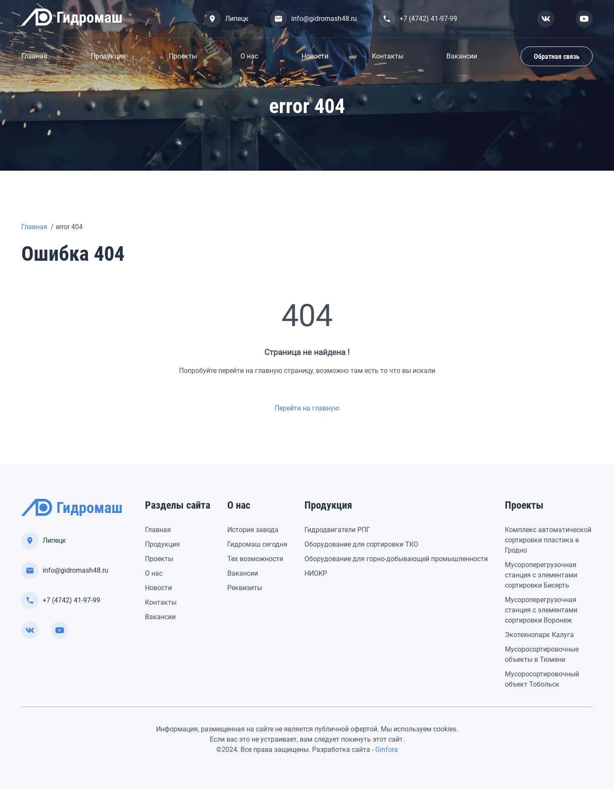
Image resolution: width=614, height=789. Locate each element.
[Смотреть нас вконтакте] (545, 18)
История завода (252, 530)
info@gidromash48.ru (313, 18)
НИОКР (315, 573)
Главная (34, 56)
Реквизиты (244, 588)
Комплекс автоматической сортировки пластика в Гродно (548, 540)
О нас (249, 56)
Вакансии (461, 56)
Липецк (226, 18)
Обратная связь (556, 56)
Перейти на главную (307, 408)
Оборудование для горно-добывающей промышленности (396, 559)
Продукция (108, 56)
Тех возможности (255, 559)
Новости (314, 56)
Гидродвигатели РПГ (337, 530)
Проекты (183, 56)
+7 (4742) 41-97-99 (417, 18)
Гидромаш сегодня (257, 544)
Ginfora (386, 749)
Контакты (387, 56)
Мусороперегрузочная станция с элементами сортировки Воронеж (541, 610)
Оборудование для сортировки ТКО (361, 544)
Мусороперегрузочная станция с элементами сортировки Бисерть (541, 575)
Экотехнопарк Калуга (539, 635)
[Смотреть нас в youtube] (584, 18)
